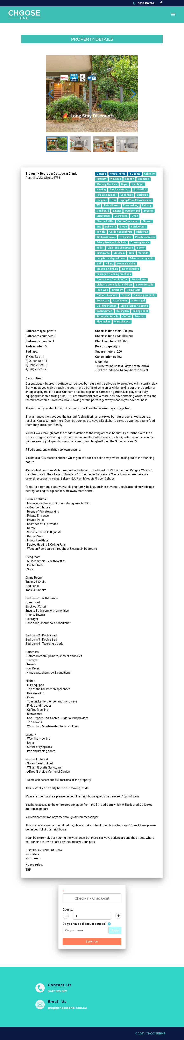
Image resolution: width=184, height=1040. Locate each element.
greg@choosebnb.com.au (67, 1008)
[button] (133, 93)
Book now (92, 941)
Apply (115, 930)
